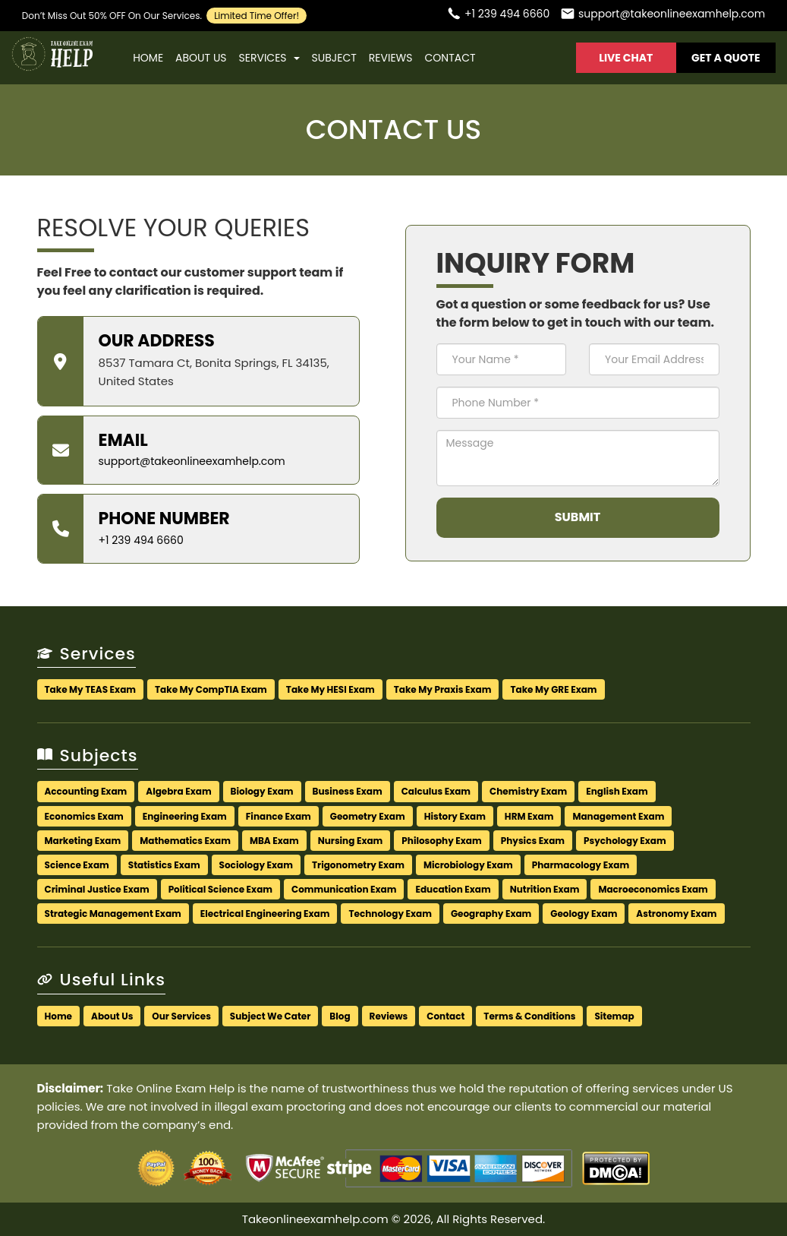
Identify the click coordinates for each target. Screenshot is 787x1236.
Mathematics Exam (185, 840)
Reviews (391, 57)
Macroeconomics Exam (652, 889)
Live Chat (626, 57)
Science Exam (77, 864)
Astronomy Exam (676, 913)
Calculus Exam (436, 791)
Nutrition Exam (545, 889)
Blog (339, 1016)
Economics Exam (84, 816)
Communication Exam (343, 889)
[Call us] (497, 15)
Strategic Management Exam (113, 913)
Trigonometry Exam (358, 864)
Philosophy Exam (441, 840)
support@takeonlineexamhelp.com (192, 461)
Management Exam (618, 816)
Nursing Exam (350, 840)
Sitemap (614, 1016)
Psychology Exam (625, 840)
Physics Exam (533, 840)
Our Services (181, 1016)
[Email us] (662, 15)
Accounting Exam (86, 791)
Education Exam (452, 889)
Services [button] (269, 57)
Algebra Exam (178, 791)
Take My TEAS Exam (91, 689)
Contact (449, 57)
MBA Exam (274, 840)
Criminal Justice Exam (97, 889)
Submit (578, 517)
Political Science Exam (220, 889)
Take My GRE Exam (553, 689)
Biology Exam (262, 791)
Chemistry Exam (528, 791)
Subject (334, 57)
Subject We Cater (270, 1016)
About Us (200, 57)
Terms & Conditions (529, 1016)
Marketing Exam (83, 840)
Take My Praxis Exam (443, 689)
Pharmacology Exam (581, 864)
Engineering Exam (185, 816)
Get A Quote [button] (725, 57)
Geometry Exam (367, 816)
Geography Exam (491, 913)
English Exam (617, 791)
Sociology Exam (256, 864)
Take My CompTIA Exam (211, 689)
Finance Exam (278, 816)
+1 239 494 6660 (141, 540)
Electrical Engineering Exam (265, 913)
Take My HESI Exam (330, 689)
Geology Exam (583, 913)
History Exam (455, 816)
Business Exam (347, 791)
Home (148, 57)
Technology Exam (389, 913)
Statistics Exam (164, 864)
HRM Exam (529, 816)
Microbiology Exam (468, 864)
